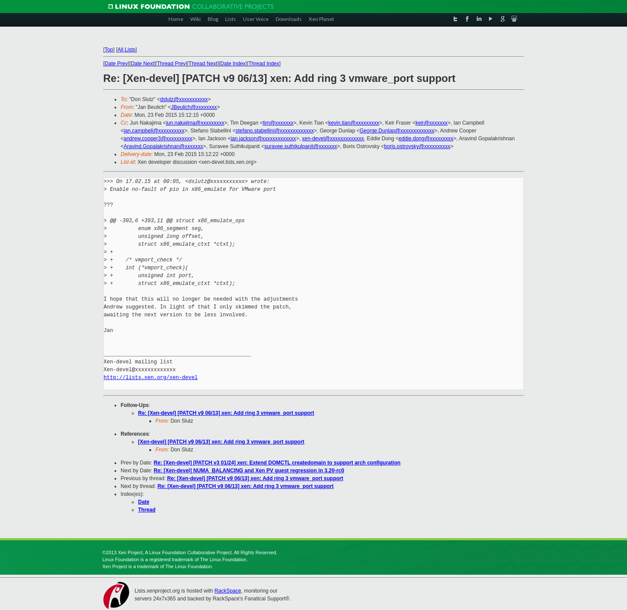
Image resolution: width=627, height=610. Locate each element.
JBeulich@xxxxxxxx (194, 107)
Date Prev (116, 64)
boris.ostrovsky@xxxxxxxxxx (417, 146)
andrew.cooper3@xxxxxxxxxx (158, 139)
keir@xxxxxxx (431, 123)
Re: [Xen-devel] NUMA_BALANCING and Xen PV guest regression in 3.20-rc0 (249, 471)
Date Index (233, 64)
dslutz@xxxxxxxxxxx (184, 99)
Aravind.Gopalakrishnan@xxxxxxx (163, 146)
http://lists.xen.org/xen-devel (151, 377)
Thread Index (264, 64)
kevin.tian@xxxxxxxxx (353, 123)
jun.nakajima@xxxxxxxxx (195, 123)
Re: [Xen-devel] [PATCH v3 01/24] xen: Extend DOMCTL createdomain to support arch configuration (277, 463)
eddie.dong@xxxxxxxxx (426, 139)
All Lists (126, 50)
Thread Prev (171, 64)
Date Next (142, 64)
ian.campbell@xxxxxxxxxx (154, 131)
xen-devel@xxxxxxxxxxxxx (333, 139)
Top (108, 50)
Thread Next (203, 64)
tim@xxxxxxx (278, 123)
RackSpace (227, 591)
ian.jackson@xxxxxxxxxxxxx (263, 139)
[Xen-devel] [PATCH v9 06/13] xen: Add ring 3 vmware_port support (221, 442)
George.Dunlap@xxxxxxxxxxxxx (397, 131)
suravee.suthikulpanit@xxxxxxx (300, 146)
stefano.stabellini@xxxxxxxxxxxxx (275, 131)
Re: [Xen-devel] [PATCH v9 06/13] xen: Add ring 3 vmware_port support (226, 413)
